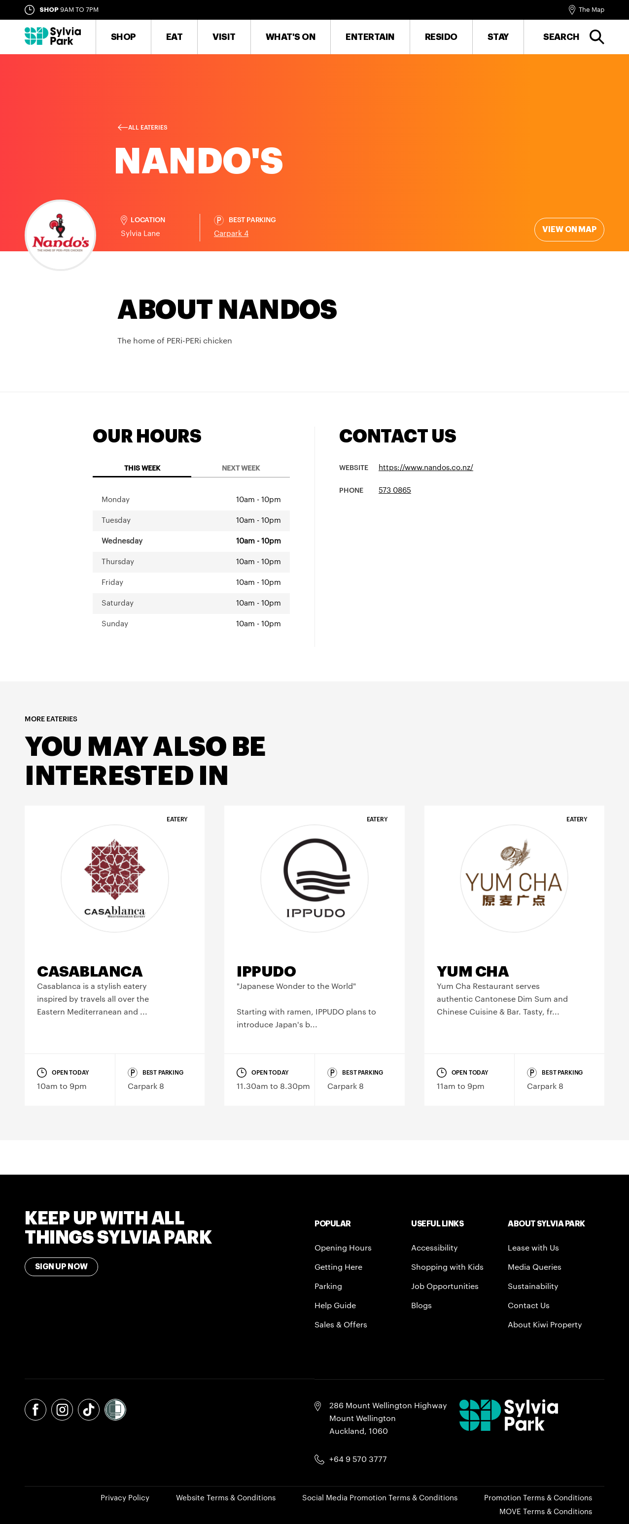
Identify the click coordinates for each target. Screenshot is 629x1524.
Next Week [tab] (241, 468)
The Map (591, 9)
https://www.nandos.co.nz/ (426, 468)
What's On (291, 37)
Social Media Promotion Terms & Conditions (379, 1498)
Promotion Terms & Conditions (538, 1498)
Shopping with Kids (447, 1267)
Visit (224, 37)
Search (561, 37)
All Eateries (148, 128)
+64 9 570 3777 (358, 1459)
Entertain (370, 37)
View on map (569, 230)
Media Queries (534, 1267)
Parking (328, 1286)
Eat (174, 37)
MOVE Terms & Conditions (545, 1512)
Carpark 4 (231, 233)
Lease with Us (533, 1248)
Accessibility (434, 1248)
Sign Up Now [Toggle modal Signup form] (61, 1267)
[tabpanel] (191, 562)
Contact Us (529, 1306)
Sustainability (533, 1286)
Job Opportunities (445, 1286)
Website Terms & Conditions (226, 1498)
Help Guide (335, 1306)
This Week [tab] (142, 468)
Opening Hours (343, 1248)
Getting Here (338, 1267)
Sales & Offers (340, 1325)
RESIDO (441, 37)
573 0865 (395, 490)
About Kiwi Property (545, 1325)
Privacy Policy (125, 1498)
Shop (123, 37)
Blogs (421, 1306)
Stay (498, 37)
